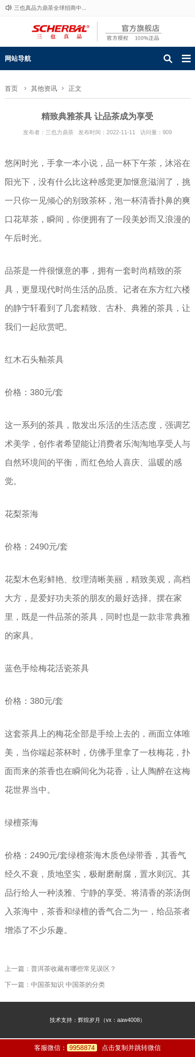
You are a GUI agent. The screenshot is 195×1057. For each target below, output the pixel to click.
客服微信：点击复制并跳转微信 (97, 1047)
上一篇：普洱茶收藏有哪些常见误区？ (60, 968)
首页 (11, 88)
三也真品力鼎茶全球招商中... (50, 8)
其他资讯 (44, 88)
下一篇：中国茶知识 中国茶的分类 (55, 984)
